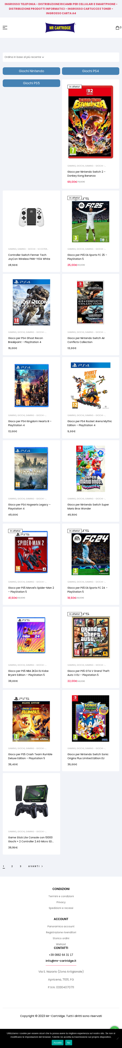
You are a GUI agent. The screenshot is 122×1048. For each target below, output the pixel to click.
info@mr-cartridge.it (61, 961)
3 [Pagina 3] (21, 866)
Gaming (71, 165)
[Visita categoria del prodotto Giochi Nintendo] (31, 71)
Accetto (57, 1042)
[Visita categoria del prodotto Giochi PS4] (90, 71)
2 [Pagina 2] (12, 866)
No (68, 1042)
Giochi (80, 165)
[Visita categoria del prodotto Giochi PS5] (31, 83)
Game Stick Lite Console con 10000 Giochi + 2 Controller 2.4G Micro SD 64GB (30, 841)
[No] (117, 1038)
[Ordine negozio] (25, 57)
